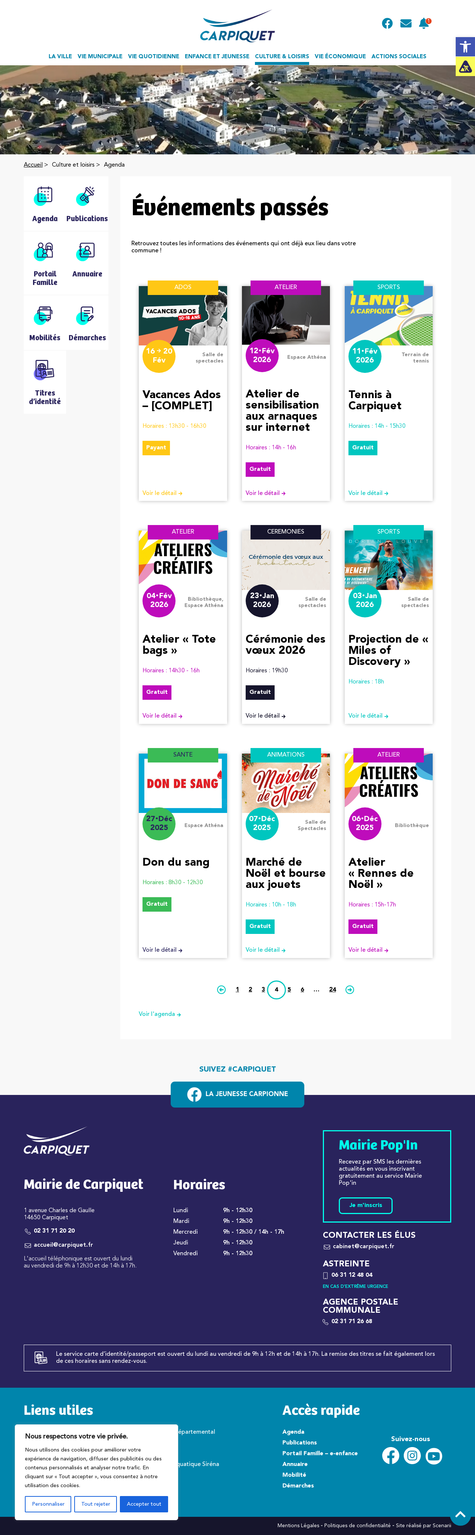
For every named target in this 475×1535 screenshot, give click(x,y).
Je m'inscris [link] (365, 1205)
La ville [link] (60, 57)
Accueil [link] (33, 165)
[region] (96, 1472)
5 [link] (289, 990)
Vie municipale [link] (100, 57)
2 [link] (250, 990)
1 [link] (237, 990)
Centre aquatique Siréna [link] (186, 1464)
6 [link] (302, 990)
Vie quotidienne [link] (153, 57)
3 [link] (263, 990)
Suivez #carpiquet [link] (237, 1069)
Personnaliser (48, 1504)
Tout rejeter (95, 1504)
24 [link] (332, 990)
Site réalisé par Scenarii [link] (423, 1525)
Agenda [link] (293, 1432)
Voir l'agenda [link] (162, 1014)
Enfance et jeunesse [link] (217, 57)
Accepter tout (144, 1504)
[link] (465, 46)
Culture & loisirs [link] (282, 57)
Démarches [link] (298, 1486)
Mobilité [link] (294, 1475)
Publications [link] (299, 1443)
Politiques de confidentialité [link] (357, 1525)
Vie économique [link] (340, 57)
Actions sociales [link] (398, 57)
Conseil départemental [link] (184, 1432)
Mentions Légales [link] (298, 1525)
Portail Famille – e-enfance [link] (320, 1454)
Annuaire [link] (295, 1464)
